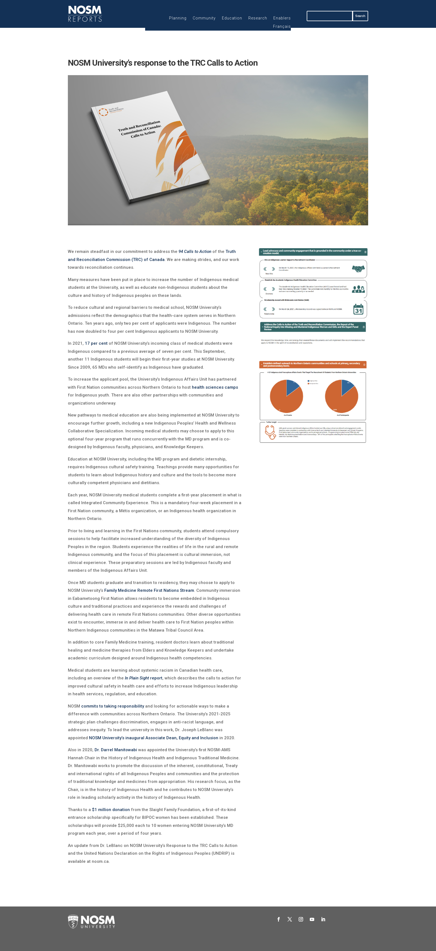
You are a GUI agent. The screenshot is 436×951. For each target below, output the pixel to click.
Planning (178, 18)
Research (257, 18)
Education (232, 18)
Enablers (282, 18)
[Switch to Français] (282, 27)
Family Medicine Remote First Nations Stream (149, 590)
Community (204, 18)
